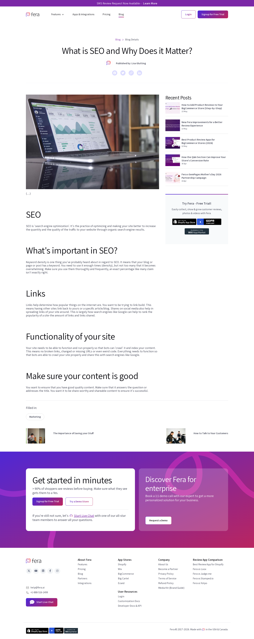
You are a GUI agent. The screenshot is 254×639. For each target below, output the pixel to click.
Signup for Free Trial (213, 14)
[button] (58, 14)
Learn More (150, 3)
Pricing (82, 569)
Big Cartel (123, 578)
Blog (80, 573)
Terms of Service (167, 578)
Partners (82, 578)
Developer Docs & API (129, 605)
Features (82, 564)
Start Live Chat (84, 516)
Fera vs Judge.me (202, 573)
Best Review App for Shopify (208, 564)
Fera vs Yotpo (200, 583)
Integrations (85, 583)
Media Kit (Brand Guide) (171, 588)
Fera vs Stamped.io (203, 578)
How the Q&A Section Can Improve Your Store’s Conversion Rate (204, 158)
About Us (163, 564)
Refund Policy (165, 583)
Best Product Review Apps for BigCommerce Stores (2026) (198, 141)
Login (121, 596)
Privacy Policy (165, 573)
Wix (120, 569)
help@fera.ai (37, 587)
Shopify (122, 564)
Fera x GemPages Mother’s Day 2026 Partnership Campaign (201, 176)
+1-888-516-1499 (39, 592)
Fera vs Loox (199, 569)
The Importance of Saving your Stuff (73, 433)
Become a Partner (168, 569)
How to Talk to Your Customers (211, 433)
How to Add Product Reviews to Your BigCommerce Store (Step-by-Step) (202, 106)
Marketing (35, 416)
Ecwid (121, 583)
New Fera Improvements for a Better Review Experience (202, 123)
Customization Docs (129, 601)
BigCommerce (126, 573)
